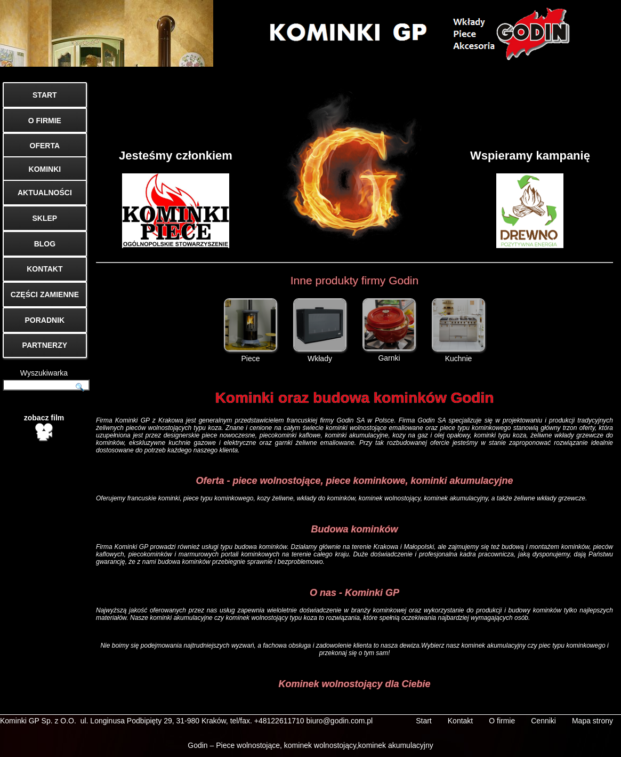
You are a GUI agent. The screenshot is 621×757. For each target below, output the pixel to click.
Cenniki (543, 720)
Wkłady (319, 330)
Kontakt (460, 720)
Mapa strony (592, 720)
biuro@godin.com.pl (340, 720)
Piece (250, 330)
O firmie (502, 720)
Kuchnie (458, 330)
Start (424, 720)
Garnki (389, 330)
